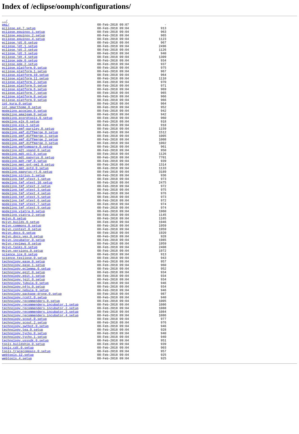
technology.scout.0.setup (24, 379)
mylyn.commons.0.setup (21, 267)
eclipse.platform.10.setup (25, 86)
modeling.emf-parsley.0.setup (28, 151)
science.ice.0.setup (19, 301)
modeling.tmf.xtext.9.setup (26, 245)
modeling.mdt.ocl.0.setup (24, 181)
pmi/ (5, 26)
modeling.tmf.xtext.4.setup (26, 228)
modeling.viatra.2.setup (23, 254)
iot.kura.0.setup (17, 120)
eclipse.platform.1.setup (24, 82)
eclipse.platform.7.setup (24, 108)
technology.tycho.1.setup (24, 400)
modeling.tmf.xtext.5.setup (26, 232)
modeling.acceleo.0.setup (24, 129)
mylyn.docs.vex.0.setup (22, 280)
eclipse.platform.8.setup (24, 112)
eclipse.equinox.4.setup (23, 43)
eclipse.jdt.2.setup (19, 56)
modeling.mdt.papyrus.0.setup (28, 185)
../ (4, 21)
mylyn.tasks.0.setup (19, 293)
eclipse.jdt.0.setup (19, 47)
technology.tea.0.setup (22, 392)
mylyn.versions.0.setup (22, 297)
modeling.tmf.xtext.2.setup (26, 219)
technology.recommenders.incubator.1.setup (40, 362)
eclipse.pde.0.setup (19, 69)
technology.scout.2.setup (24, 383)
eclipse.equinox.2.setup (23, 39)
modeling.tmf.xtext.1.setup (26, 211)
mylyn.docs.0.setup (18, 275)
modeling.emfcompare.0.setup (27, 172)
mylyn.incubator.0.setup (23, 284)
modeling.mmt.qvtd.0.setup (25, 198)
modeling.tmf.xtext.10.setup (27, 215)
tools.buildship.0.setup (23, 409)
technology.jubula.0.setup (25, 336)
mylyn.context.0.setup (21, 271)
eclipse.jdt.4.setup (19, 64)
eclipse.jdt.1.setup (19, 52)
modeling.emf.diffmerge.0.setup (30, 155)
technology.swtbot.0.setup (25, 387)
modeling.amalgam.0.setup (24, 133)
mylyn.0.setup (14, 258)
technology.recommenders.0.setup (31, 357)
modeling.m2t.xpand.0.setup (26, 176)
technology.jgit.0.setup (23, 331)
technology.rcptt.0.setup (24, 353)
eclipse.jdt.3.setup (19, 60)
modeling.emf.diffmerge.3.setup (30, 168)
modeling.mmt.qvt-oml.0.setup (28, 194)
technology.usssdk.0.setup (25, 405)
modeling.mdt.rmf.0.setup (24, 189)
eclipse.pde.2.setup (19, 73)
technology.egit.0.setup (23, 323)
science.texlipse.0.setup (24, 306)
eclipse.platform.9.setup (24, 116)
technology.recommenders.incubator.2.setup (40, 366)
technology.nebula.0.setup (25, 344)
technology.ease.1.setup (23, 314)
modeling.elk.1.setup (20, 146)
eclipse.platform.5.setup (24, 99)
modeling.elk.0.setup (20, 142)
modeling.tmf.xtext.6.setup (26, 237)
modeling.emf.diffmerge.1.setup (30, 159)
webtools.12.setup (18, 422)
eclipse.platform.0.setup (24, 77)
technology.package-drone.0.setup (32, 349)
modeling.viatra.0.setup (23, 250)
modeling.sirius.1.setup (23, 207)
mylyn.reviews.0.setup (21, 288)
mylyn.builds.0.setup (20, 263)
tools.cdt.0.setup (18, 413)
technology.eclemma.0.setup (26, 319)
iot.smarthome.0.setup (21, 125)
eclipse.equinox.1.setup (23, 34)
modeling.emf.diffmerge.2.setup (30, 163)
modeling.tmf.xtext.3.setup (26, 224)
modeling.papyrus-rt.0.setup (27, 202)
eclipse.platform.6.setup (24, 103)
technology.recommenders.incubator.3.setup (40, 370)
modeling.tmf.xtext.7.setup (26, 241)
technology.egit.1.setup (23, 327)
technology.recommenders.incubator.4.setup (40, 375)
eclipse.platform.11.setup (25, 90)
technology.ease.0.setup (23, 310)
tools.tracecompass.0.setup (26, 418)
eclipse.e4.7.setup (18, 30)
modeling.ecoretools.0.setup (27, 138)
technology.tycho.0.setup (24, 396)
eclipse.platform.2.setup (24, 95)
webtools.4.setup (17, 426)
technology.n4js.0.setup (23, 340)
